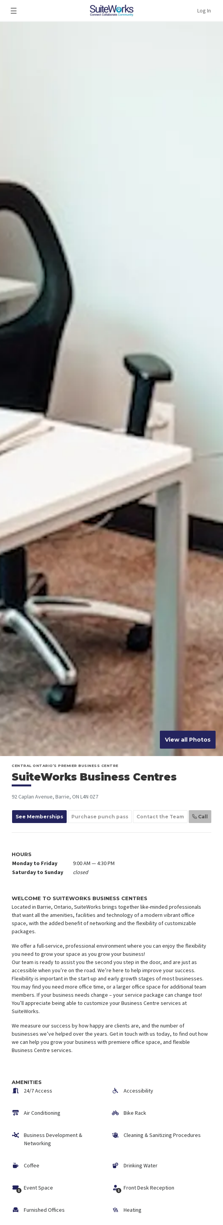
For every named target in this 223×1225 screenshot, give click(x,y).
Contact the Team (160, 817)
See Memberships (39, 817)
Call (200, 817)
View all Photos (188, 739)
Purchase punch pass (99, 817)
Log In (204, 10)
